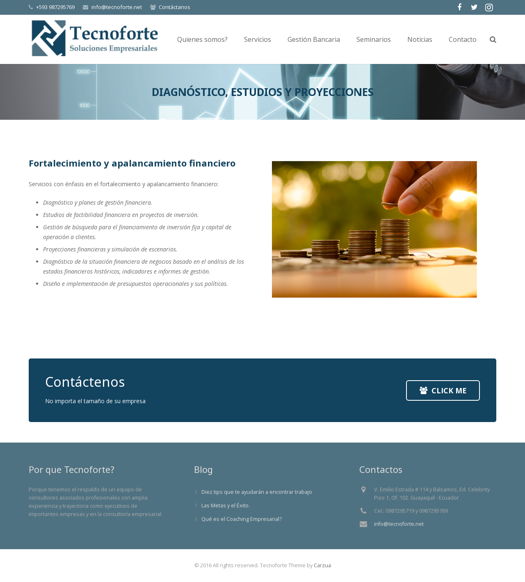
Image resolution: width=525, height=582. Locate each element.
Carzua (322, 565)
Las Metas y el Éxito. (225, 505)
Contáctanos (174, 7)
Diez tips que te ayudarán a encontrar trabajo (256, 491)
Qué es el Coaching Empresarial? (241, 519)
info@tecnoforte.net (116, 7)
